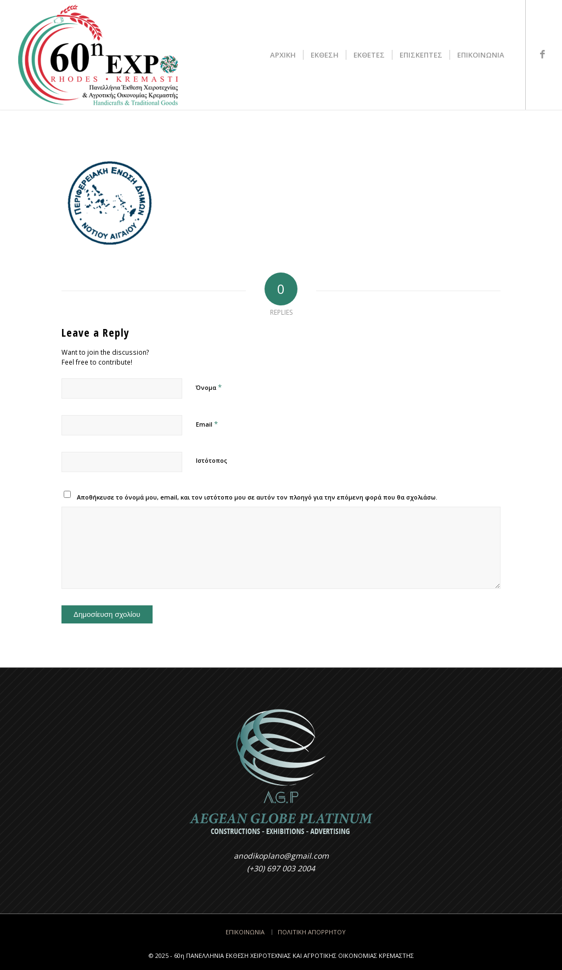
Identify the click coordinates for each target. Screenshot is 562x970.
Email (207, 424)
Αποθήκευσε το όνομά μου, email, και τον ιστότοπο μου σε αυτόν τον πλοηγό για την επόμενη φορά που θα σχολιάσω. (257, 497)
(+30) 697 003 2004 (281, 868)
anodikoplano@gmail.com (281, 855)
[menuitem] (283, 55)
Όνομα (209, 387)
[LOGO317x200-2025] (98, 55)
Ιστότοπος (211, 460)
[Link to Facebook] (543, 54)
